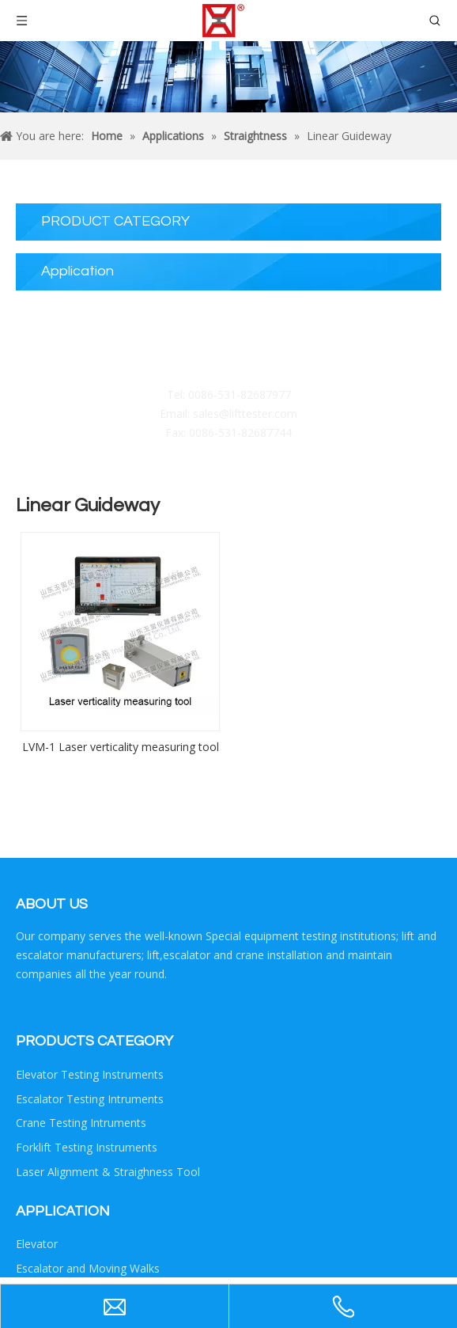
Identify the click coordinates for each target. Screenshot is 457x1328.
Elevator (37, 1243)
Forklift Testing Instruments (86, 1147)
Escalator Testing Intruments (90, 1098)
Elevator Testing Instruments (90, 1074)
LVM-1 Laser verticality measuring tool (120, 746)
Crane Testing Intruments (81, 1122)
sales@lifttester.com (245, 413)
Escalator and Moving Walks (88, 1268)
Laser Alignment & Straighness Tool (108, 1171)
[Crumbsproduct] (228, 76)
